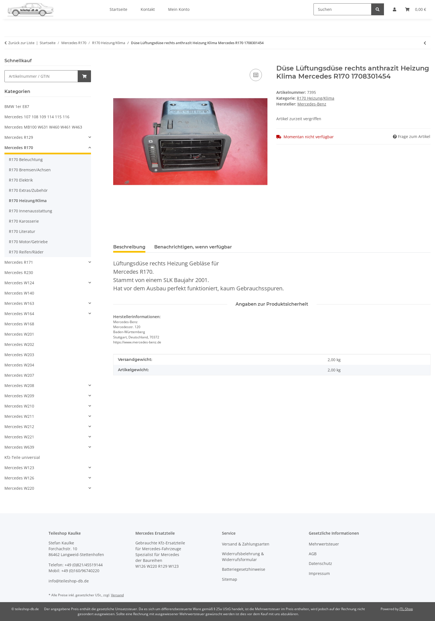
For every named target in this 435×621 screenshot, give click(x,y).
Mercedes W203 (19, 354)
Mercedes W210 (19, 406)
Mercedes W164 (19, 313)
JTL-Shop (406, 609)
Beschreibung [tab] (129, 247)
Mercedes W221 (19, 436)
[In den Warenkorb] (117, 61)
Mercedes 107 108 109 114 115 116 (36, 116)
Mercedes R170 (18, 147)
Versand (117, 595)
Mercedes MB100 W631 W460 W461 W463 (43, 127)
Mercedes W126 (19, 478)
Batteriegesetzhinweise (243, 569)
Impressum (319, 573)
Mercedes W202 (19, 344)
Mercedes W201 (19, 334)
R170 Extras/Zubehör (28, 190)
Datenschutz (320, 563)
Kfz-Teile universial (22, 457)
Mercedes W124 (19, 282)
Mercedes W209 (19, 395)
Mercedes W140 (19, 293)
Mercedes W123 (19, 467)
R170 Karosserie (24, 221)
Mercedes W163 (19, 303)
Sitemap (229, 579)
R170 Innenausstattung (30, 210)
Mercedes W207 (19, 375)
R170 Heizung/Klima (315, 98)
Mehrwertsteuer (324, 544)
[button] (47, 137)
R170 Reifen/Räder (26, 252)
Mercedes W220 (19, 488)
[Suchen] (342, 9)
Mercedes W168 (19, 323)
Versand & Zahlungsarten (245, 544)
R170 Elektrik (21, 180)
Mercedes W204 (19, 365)
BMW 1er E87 (16, 106)
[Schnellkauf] (41, 76)
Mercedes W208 (19, 385)
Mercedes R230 (18, 272)
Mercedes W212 (19, 426)
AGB (313, 553)
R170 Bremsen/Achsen (30, 169)
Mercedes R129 (18, 137)
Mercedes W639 (19, 447)
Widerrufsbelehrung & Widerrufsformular (243, 556)
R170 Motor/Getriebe (28, 241)
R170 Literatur (22, 231)
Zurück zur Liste (21, 42)
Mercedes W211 (19, 416)
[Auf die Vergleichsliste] (256, 75)
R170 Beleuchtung (26, 159)
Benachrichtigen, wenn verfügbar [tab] (193, 247)
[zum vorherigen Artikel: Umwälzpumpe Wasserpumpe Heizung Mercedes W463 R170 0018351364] (425, 43)
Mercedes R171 (18, 262)
